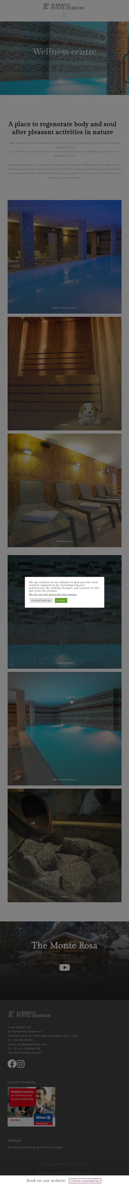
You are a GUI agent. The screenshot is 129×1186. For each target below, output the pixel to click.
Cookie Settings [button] (41, 600)
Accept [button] (61, 600)
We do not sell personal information (53, 594)
